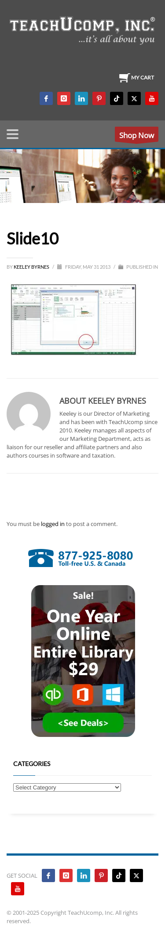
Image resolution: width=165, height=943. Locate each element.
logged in (53, 524)
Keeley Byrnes (32, 267)
